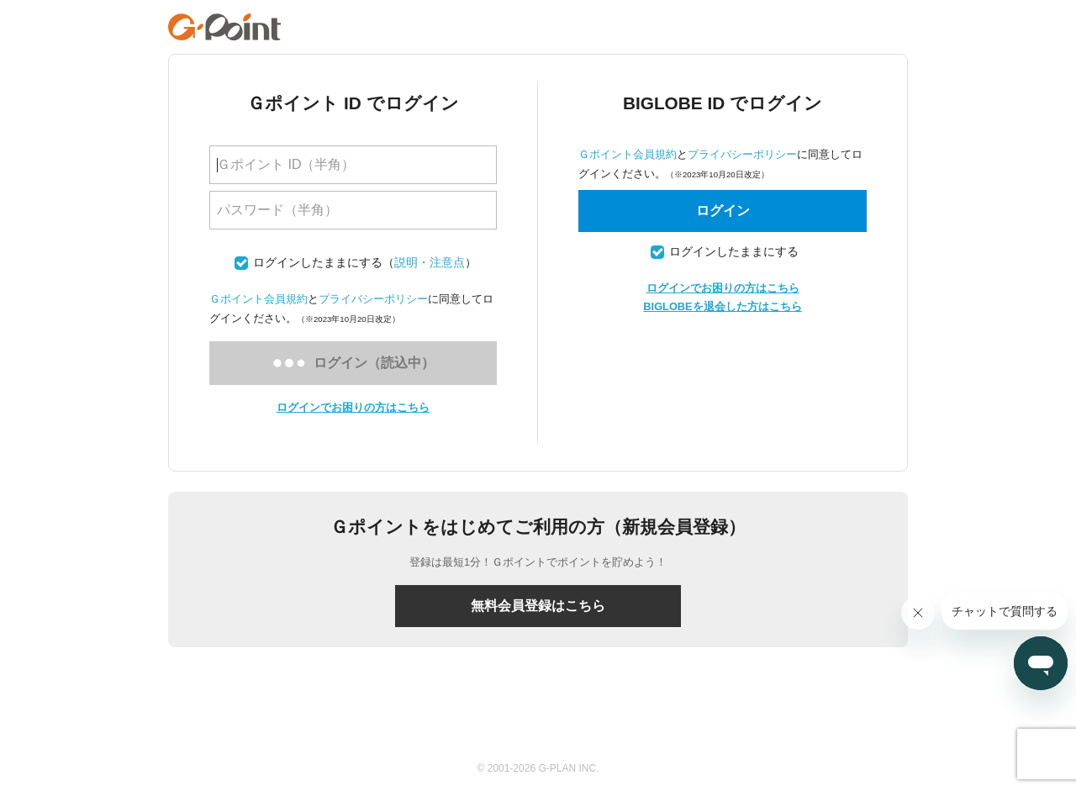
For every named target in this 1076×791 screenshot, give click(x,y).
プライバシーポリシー (373, 299)
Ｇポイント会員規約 (258, 299)
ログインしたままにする (317, 262)
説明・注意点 (429, 262)
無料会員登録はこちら (538, 606)
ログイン (723, 210)
